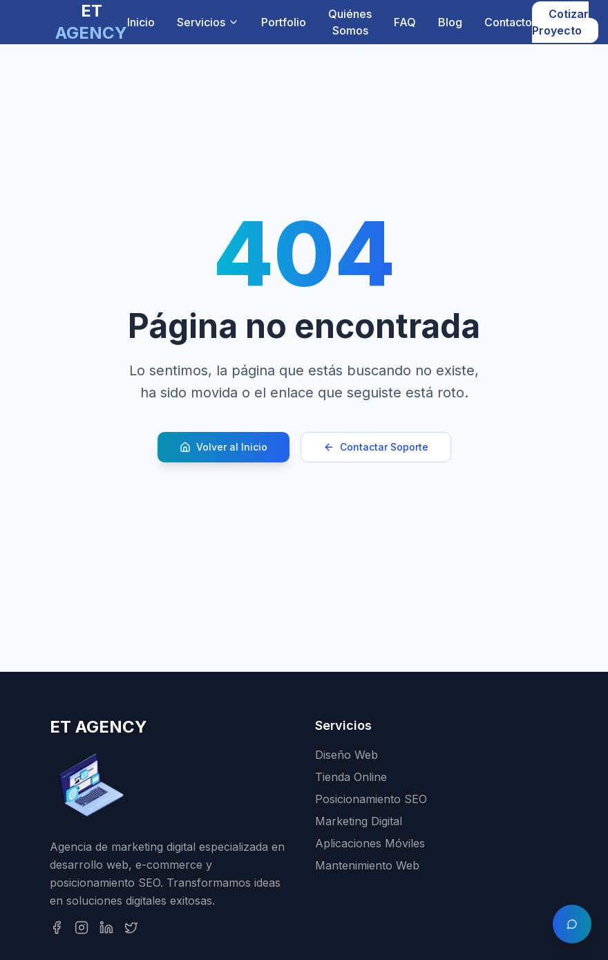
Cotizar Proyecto (560, 22)
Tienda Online (351, 777)
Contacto (508, 22)
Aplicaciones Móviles (370, 843)
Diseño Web (346, 755)
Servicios (208, 22)
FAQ (405, 22)
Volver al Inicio (223, 447)
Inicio (141, 22)
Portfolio (283, 22)
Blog (450, 22)
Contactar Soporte (375, 447)
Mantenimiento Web (367, 865)
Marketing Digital (358, 821)
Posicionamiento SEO (371, 799)
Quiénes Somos (350, 22)
